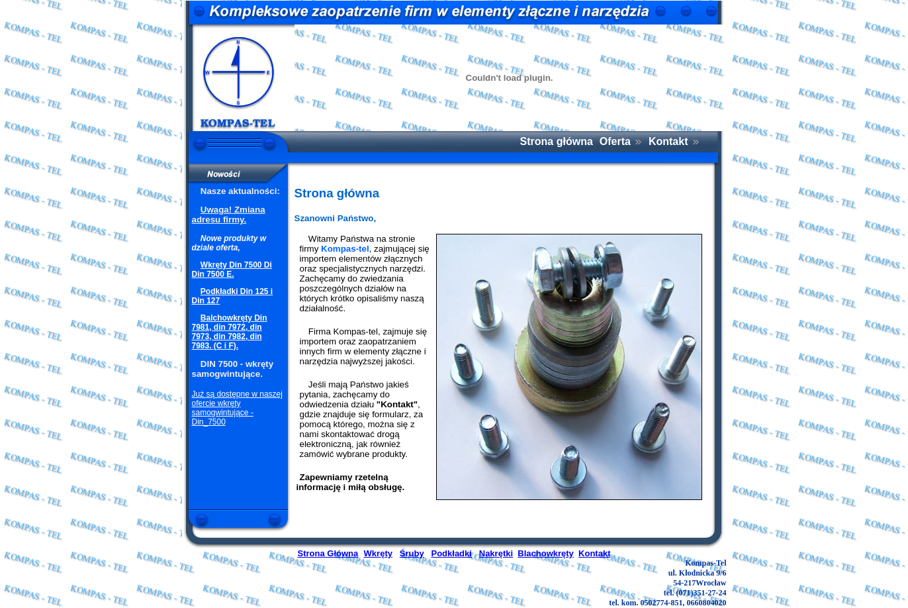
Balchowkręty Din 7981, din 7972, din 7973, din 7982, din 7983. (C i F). (229, 331)
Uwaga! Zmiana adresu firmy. (228, 215)
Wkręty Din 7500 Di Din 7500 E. (232, 269)
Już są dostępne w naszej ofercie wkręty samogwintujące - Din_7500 (237, 408)
